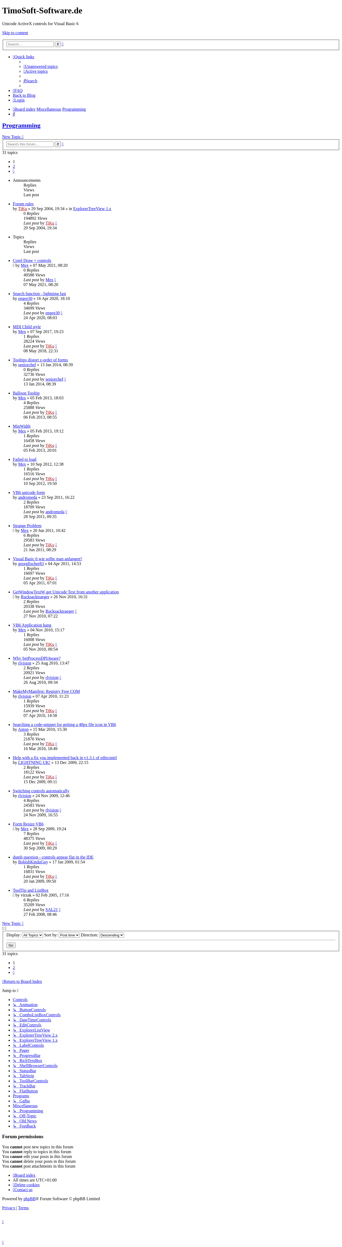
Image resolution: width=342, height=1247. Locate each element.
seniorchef (27, 364)
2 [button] (14, 166)
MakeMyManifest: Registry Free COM (46, 691)
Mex (25, 265)
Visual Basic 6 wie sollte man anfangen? (47, 559)
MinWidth (21, 426)
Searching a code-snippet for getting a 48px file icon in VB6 (64, 724)
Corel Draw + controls (32, 260)
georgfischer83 (31, 563)
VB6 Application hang (32, 625)
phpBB (30, 1198)
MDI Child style (27, 327)
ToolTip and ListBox (30, 890)
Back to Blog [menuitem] (24, 95)
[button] (13, 171)
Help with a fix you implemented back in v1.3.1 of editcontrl (65, 757)
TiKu (22, 208)
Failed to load (24, 459)
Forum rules (23, 204)
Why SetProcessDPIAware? (36, 658)
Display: (24, 935)
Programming (21, 125)
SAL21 (51, 909)
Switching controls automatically (41, 791)
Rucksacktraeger (35, 596)
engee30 (25, 298)
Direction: (102, 935)
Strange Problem (27, 525)
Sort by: (62, 935)
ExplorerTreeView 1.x (92, 208)
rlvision (24, 663)
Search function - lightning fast (39, 293)
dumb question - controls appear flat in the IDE (53, 857)
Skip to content (15, 32)
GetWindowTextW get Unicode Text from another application (66, 592)
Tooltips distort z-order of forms (40, 360)
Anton (23, 729)
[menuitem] (41, 66)
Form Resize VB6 (28, 824)
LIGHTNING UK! (34, 762)
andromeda (27, 497)
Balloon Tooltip (26, 393)
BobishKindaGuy (33, 862)
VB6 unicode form (29, 492)
